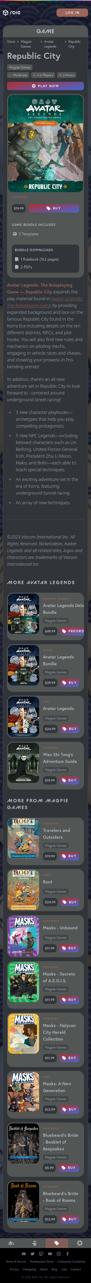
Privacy (14, 1269)
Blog (54, 1269)
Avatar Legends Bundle (58, 660)
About (44, 1269)
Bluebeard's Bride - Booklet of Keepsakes (60, 1142)
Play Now (45, 86)
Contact (76, 1269)
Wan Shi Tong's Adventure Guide (60, 758)
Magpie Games (26, 44)
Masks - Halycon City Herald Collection (59, 1032)
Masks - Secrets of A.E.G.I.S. (59, 977)
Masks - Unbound (60, 928)
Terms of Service (16, 1261)
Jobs (64, 1269)
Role (11, 13)
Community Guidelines (71, 1261)
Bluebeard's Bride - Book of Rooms (60, 1196)
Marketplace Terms (41, 1261)
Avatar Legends (50, 44)
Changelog (29, 1269)
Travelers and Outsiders (56, 833)
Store (11, 41)
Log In (73, 12)
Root (47, 882)
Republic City (74, 44)
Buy (54, 208)
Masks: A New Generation (57, 1087)
